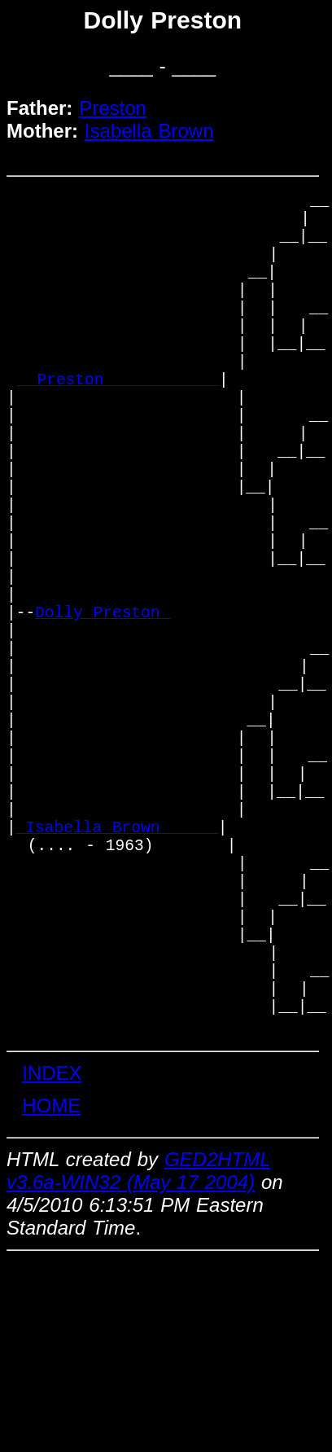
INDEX (51, 1264)
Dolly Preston (102, 709)
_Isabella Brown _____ (117, 973)
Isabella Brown (149, 131)
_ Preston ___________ (118, 423)
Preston (112, 108)
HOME (51, 1297)
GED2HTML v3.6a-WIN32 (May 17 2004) (139, 1362)
